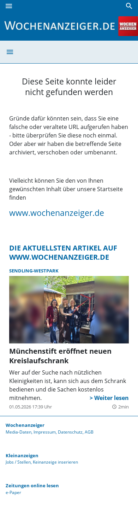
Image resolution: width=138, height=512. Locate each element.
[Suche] (129, 6)
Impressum (45, 432)
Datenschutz (70, 432)
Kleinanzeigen (22, 455)
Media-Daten (18, 432)
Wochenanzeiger (25, 425)
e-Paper (13, 492)
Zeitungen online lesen (32, 485)
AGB (89, 432)
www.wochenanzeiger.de (56, 212)
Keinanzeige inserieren (55, 462)
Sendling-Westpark (34, 270)
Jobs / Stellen (18, 462)
